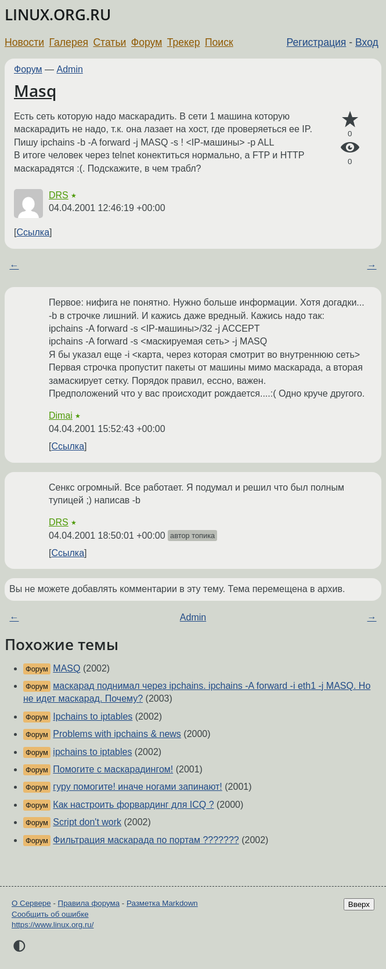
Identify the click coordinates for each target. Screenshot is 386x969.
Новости (24, 42)
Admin (70, 69)
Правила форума (89, 903)
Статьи (109, 42)
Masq (35, 90)
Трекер (183, 42)
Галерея (68, 42)
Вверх (359, 904)
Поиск (219, 42)
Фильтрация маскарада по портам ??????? (146, 840)
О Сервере (31, 903)
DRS (58, 195)
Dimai (61, 415)
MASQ (66, 668)
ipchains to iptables (92, 752)
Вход (366, 42)
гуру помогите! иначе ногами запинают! (137, 787)
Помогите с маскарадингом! (113, 769)
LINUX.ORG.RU (58, 15)
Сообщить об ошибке (50, 914)
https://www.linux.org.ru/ (52, 924)
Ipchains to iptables (92, 716)
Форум (146, 42)
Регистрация (317, 42)
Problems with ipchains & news (117, 734)
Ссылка (32, 232)
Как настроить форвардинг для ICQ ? (133, 805)
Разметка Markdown (162, 903)
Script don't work (87, 822)
